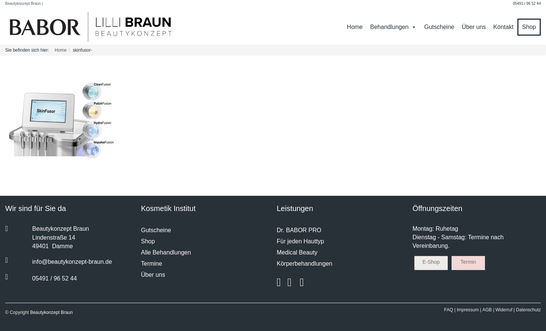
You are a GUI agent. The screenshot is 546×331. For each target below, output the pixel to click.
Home (355, 27)
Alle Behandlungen (166, 252)
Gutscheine (439, 27)
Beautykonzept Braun (51, 312)
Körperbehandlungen (304, 263)
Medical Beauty (297, 252)
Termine (151, 263)
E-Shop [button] (431, 262)
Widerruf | (505, 309)
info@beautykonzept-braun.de (72, 262)
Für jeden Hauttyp (300, 241)
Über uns (474, 27)
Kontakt (503, 27)
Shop (529, 27)
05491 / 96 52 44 (527, 3)
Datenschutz (528, 309)
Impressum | (469, 309)
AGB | (488, 309)
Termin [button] (468, 262)
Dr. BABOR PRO (299, 230)
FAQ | (449, 309)
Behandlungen (393, 27)
